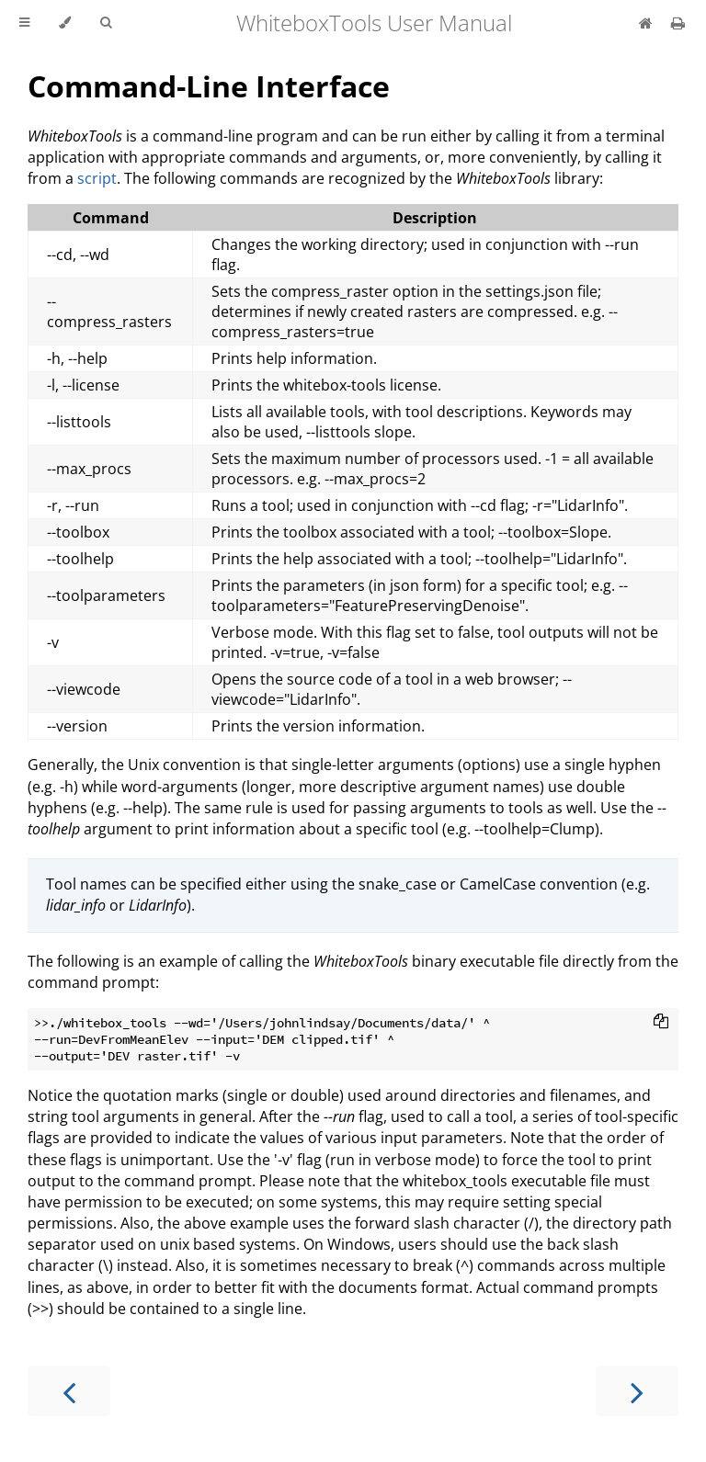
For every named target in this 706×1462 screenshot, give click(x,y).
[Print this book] (678, 23)
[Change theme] (64, 23)
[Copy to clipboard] (661, 1022)
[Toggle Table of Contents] (24, 23)
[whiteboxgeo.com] (648, 23)
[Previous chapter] (69, 1391)
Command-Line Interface (209, 86)
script (97, 178)
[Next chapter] (637, 1391)
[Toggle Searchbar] (105, 23)
